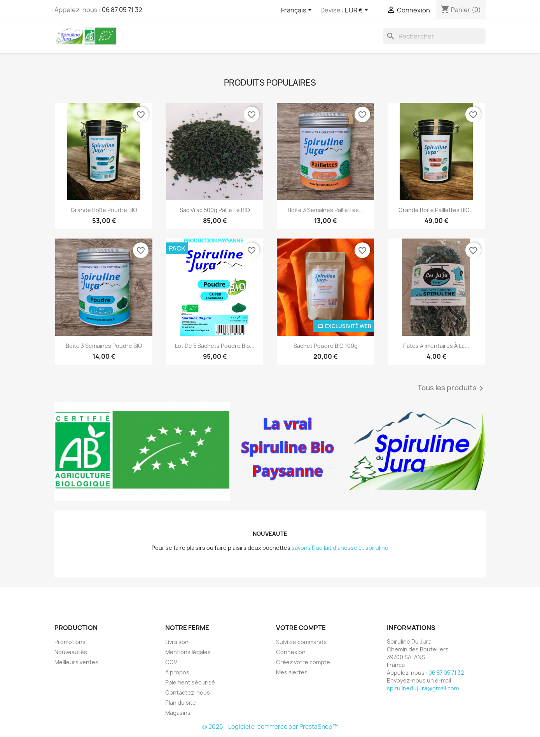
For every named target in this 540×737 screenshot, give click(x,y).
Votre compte (301, 627)
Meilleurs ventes (76, 662)
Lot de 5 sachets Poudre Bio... (215, 345)
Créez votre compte (303, 662)
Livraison (177, 642)
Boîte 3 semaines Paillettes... (325, 210)
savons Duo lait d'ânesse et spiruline (340, 547)
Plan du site (180, 702)
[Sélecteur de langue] (298, 10)
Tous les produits (452, 388)
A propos (177, 672)
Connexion (291, 652)
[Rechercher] (434, 36)
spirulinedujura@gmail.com (423, 688)
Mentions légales (188, 652)
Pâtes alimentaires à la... (436, 345)
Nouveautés (70, 652)
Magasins (177, 712)
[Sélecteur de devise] (358, 10)
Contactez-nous (187, 692)
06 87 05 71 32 (122, 9)
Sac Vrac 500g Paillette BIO (215, 210)
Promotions (70, 642)
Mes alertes (292, 672)
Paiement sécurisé (190, 682)
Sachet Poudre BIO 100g (326, 345)
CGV (171, 662)
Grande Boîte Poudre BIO (104, 210)
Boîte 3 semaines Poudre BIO (104, 345)
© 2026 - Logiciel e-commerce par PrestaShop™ (270, 727)
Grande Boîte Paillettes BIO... (436, 210)
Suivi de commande (301, 642)
